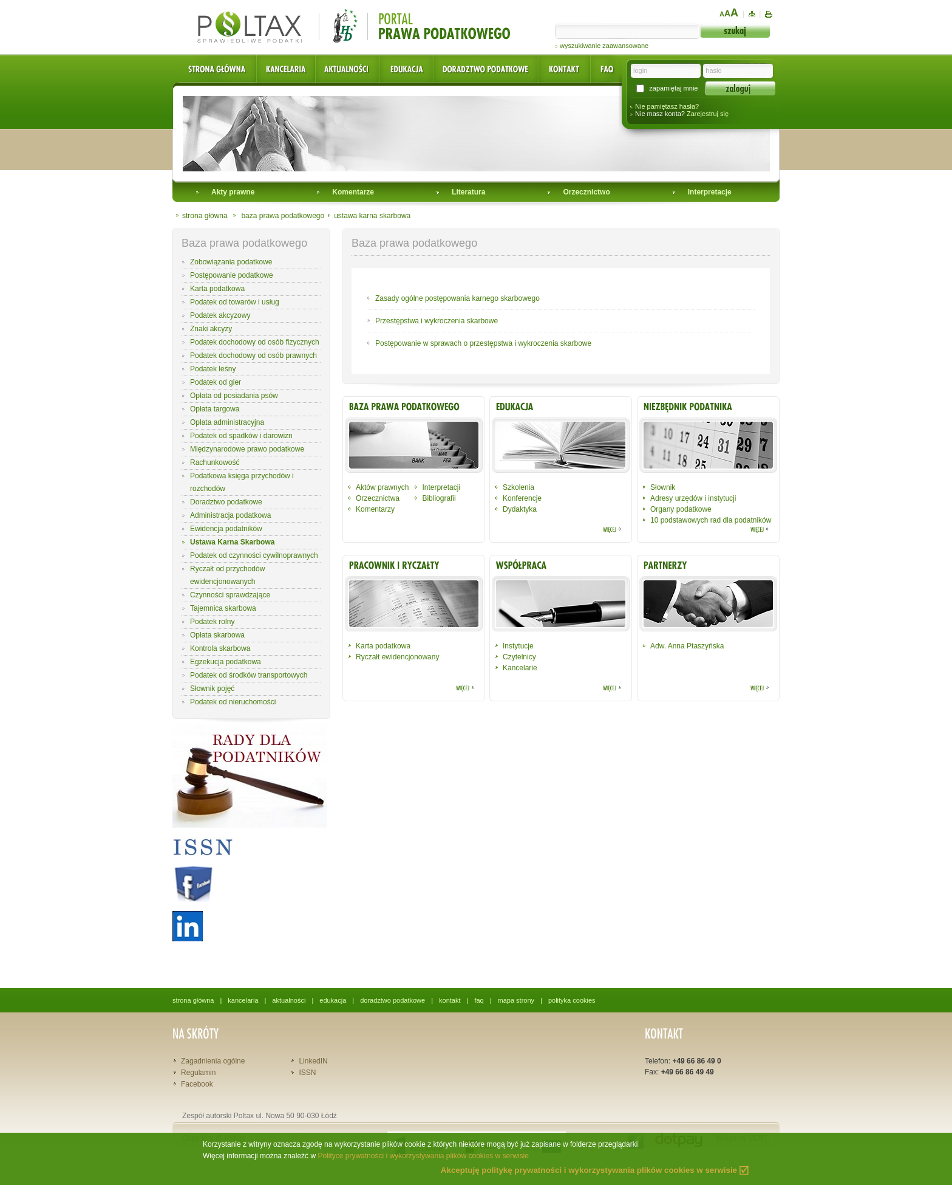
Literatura (468, 192)
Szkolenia (518, 487)
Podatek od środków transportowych (248, 675)
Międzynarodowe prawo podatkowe (247, 449)
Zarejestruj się (708, 113)
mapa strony (516, 1000)
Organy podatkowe (681, 509)
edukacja (332, 1000)
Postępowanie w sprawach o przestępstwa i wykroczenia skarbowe (483, 343)
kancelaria (243, 1000)
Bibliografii (438, 498)
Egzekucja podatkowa (225, 662)
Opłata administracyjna (227, 422)
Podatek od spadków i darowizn (241, 435)
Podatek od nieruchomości (233, 702)
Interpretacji (441, 487)
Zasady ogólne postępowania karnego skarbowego (457, 298)
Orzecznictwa (377, 498)
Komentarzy (375, 509)
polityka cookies (572, 1000)
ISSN (307, 1072)
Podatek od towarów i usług (234, 302)
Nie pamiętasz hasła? (667, 106)
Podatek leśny (213, 369)
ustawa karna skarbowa (372, 215)
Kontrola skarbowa (220, 648)
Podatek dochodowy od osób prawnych (253, 355)
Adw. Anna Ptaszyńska (687, 646)
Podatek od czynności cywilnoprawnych (254, 555)
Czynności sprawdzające (230, 595)
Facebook (197, 1084)
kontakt (449, 1000)
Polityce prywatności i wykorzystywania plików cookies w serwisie (423, 1156)
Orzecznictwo (586, 192)
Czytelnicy (519, 657)
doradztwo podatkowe (392, 1000)
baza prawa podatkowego (282, 215)
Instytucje (518, 646)
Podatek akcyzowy (220, 315)
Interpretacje (710, 192)
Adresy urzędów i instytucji (693, 498)
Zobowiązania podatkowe (231, 262)
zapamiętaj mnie (673, 88)
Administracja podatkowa (230, 515)
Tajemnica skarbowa (223, 608)
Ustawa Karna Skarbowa (232, 542)
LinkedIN (313, 1061)
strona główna (205, 215)
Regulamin (198, 1072)
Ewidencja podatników (226, 528)
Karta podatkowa (217, 288)
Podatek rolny (212, 621)
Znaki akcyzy (211, 329)
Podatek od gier (215, 382)
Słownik (662, 487)
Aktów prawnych (382, 487)
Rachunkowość (214, 462)
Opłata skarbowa (217, 635)
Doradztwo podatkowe (226, 502)
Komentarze (353, 192)
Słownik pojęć (212, 688)
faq (478, 1000)
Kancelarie (520, 668)
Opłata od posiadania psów (234, 395)
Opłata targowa (214, 409)
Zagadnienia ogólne (213, 1061)
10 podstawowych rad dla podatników (710, 520)
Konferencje (522, 498)
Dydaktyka (520, 509)
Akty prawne (232, 192)
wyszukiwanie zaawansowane (604, 45)
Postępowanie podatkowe (231, 275)
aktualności (288, 1000)
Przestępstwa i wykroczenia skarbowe (436, 321)
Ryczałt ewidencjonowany (397, 657)
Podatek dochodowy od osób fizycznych (254, 342)
